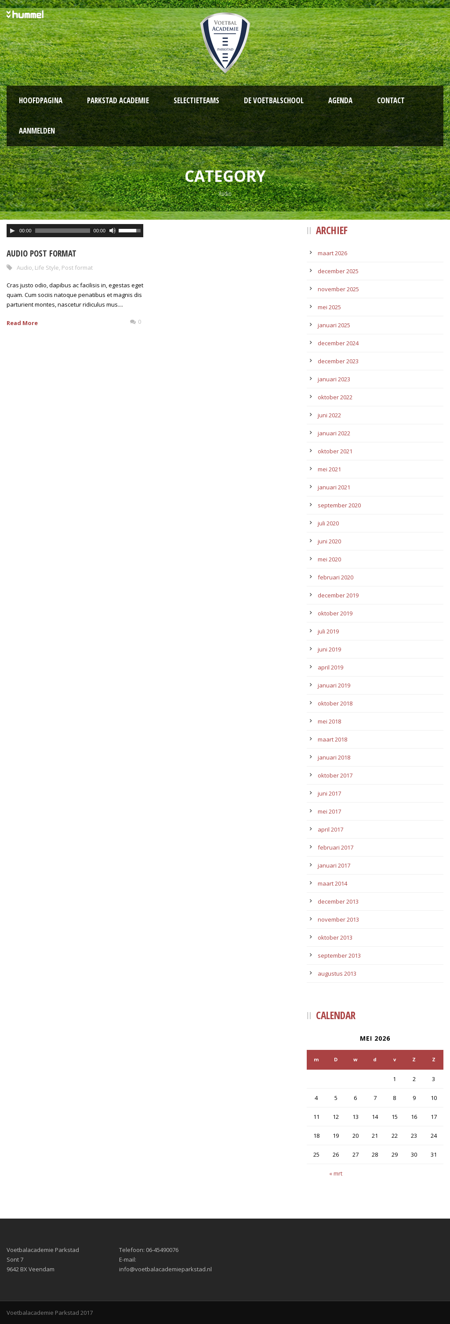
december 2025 (338, 271)
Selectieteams (196, 100)
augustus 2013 (337, 973)
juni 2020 (329, 541)
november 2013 (338, 919)
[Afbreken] (112, 230)
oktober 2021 (335, 451)
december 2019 (338, 595)
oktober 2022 (335, 397)
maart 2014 (332, 883)
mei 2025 (329, 307)
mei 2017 (329, 811)
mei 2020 (329, 559)
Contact (391, 100)
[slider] (62, 230)
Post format (77, 267)
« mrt (335, 1173)
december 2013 (338, 901)
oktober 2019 (335, 613)
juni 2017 (329, 793)
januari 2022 (334, 433)
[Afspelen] (12, 230)
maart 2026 (332, 253)
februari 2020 (335, 577)
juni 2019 (329, 649)
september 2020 (339, 505)
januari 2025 (334, 325)
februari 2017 (335, 847)
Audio (24, 267)
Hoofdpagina (40, 100)
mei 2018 (329, 721)
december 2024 (338, 343)
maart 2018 (332, 739)
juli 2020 (328, 523)
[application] (75, 230)
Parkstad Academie (118, 100)
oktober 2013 (335, 937)
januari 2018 (334, 757)
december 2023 (338, 361)
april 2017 (330, 829)
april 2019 (330, 667)
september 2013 (339, 955)
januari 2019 (334, 685)
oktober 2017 (335, 775)
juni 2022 (329, 415)
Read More (22, 323)
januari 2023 (334, 379)
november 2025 (338, 289)
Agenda (340, 100)
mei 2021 (329, 469)
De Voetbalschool (274, 100)
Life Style (47, 267)
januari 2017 (334, 865)
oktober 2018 (335, 703)
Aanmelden (37, 131)
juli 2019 (328, 631)
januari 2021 (334, 487)
